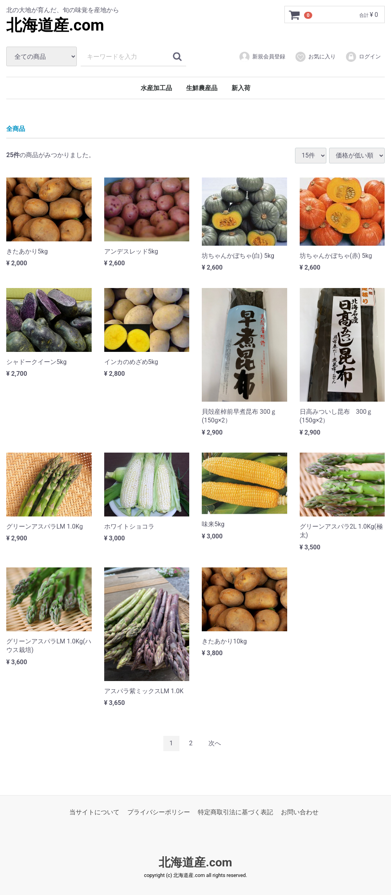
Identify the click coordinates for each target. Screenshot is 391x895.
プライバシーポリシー (158, 811)
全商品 (15, 128)
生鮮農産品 (201, 88)
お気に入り (315, 57)
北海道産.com (55, 25)
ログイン (363, 57)
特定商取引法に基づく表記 (235, 811)
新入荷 (241, 88)
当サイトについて (94, 811)
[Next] (214, 743)
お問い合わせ (300, 811)
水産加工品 (156, 88)
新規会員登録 (262, 57)
